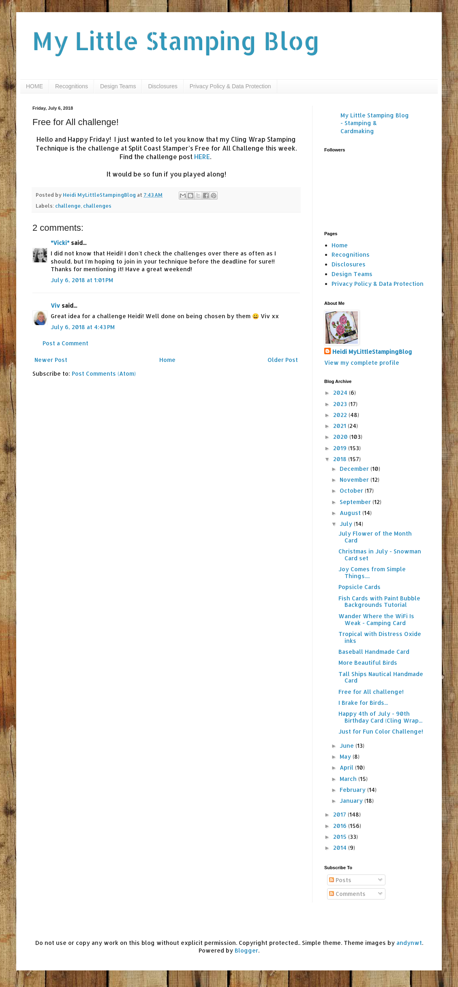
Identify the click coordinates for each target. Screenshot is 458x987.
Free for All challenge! (371, 691)
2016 (340, 825)
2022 (341, 414)
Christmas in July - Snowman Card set (379, 555)
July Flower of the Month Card (375, 537)
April (347, 767)
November (355, 479)
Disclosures (162, 86)
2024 (341, 392)
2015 (340, 836)
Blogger (246, 950)
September (356, 501)
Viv (55, 305)
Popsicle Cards (359, 586)
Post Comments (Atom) (104, 373)
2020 (341, 436)
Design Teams (118, 86)
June (347, 745)
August (351, 512)
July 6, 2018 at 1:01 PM (82, 280)
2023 (341, 403)
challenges (97, 205)
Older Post (283, 359)
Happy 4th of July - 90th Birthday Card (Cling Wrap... (380, 717)
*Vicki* (60, 242)
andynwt (409, 942)
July (347, 523)
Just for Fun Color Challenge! (380, 731)
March (349, 778)
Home (167, 359)
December (355, 468)
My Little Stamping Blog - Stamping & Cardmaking (374, 123)
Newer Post (50, 359)
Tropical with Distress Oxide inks (379, 637)
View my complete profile (361, 362)
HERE (202, 157)
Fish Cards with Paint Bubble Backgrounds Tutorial (379, 601)
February (353, 789)
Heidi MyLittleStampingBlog (372, 351)
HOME (34, 86)
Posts (340, 879)
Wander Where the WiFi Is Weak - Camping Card (376, 619)
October (352, 490)
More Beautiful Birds (367, 662)
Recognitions (71, 86)
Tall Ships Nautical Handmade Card (380, 677)
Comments (347, 893)
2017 (340, 814)
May (346, 756)
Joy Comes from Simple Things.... (372, 572)
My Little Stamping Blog (176, 40)
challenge (68, 205)
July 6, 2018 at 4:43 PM (83, 326)
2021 (340, 425)
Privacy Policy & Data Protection (230, 86)
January (352, 800)
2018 (340, 458)
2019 (340, 448)
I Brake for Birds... (363, 702)
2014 (340, 847)
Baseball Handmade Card (373, 651)
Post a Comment (65, 343)
